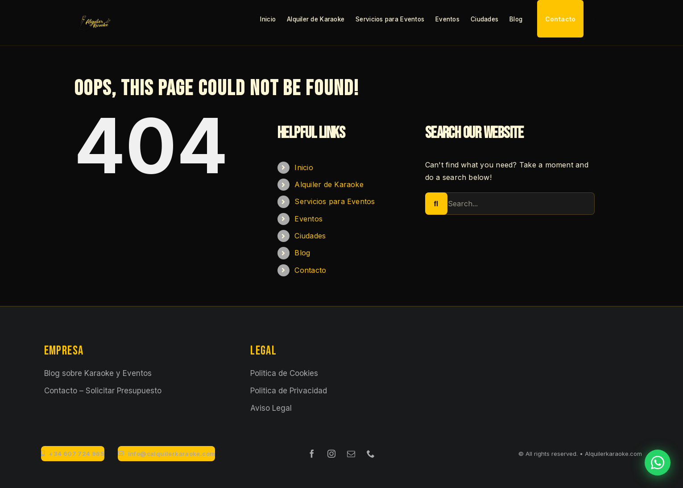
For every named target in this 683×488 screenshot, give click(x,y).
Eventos (308, 218)
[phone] (370, 453)
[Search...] (510, 203)
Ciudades (310, 235)
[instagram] (331, 453)
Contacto (310, 270)
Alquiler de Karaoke (329, 184)
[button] (596, 19)
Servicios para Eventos (334, 201)
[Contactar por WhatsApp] (658, 462)
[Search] (436, 203)
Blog (302, 252)
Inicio (303, 167)
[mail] (351, 453)
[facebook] (311, 453)
